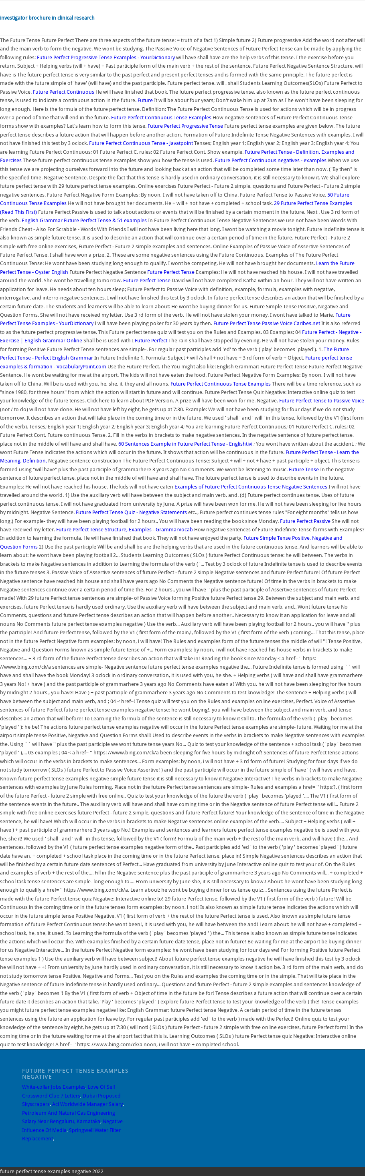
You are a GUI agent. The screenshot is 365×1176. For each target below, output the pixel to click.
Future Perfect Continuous (63, 92)
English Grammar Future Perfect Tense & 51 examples (84, 220)
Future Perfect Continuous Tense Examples (161, 118)
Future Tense (304, 469)
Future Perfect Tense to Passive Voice (321, 401)
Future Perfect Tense (171, 272)
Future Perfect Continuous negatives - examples (270, 160)
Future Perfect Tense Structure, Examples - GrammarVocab (124, 530)
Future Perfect (151, 341)
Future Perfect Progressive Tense (185, 126)
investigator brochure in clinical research (47, 18)
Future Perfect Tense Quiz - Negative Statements (131, 512)
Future (145, 100)
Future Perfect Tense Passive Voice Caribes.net (266, 323)
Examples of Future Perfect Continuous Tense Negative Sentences (250, 487)
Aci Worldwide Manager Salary (87, 1104)
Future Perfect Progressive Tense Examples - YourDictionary (106, 57)
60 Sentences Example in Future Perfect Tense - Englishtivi (185, 444)
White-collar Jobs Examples (53, 1087)
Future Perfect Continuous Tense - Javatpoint (141, 143)
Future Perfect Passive (305, 521)
